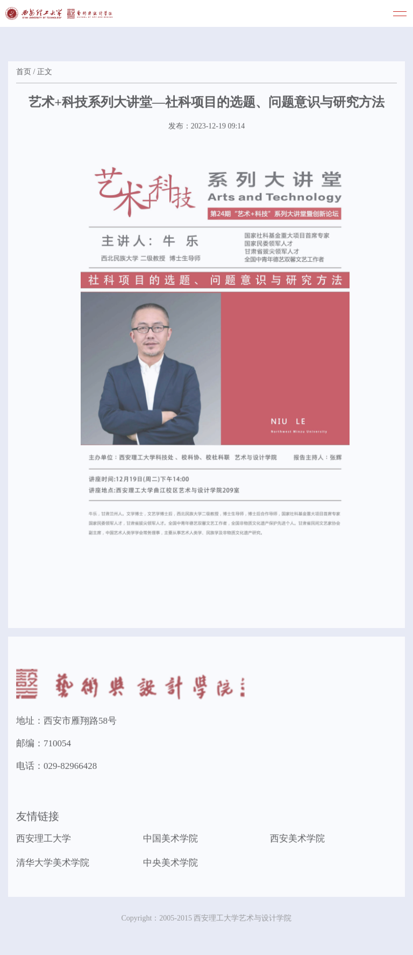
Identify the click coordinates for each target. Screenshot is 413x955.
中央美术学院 (170, 864)
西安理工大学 (43, 840)
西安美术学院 (297, 840)
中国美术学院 (170, 840)
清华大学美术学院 (52, 864)
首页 (23, 73)
